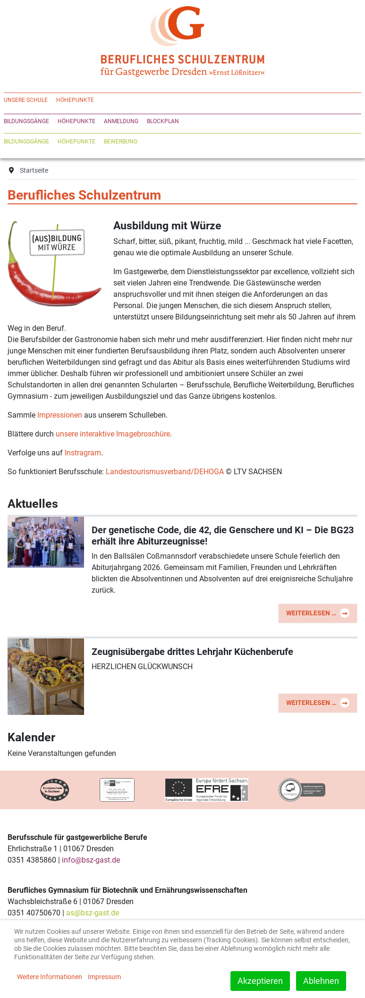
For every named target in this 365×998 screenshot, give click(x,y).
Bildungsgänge (26, 121)
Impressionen (59, 415)
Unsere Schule (26, 100)
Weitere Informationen (49, 977)
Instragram (83, 452)
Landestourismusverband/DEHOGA (165, 471)
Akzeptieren (260, 981)
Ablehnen (321, 981)
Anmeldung (121, 121)
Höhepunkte (75, 100)
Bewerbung (120, 141)
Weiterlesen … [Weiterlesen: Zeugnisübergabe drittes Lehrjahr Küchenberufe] (317, 702)
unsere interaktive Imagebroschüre (113, 433)
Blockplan (163, 121)
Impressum (104, 977)
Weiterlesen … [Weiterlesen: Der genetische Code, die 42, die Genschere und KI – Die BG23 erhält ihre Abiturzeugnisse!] (317, 613)
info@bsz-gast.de (91, 859)
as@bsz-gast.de (92, 912)
